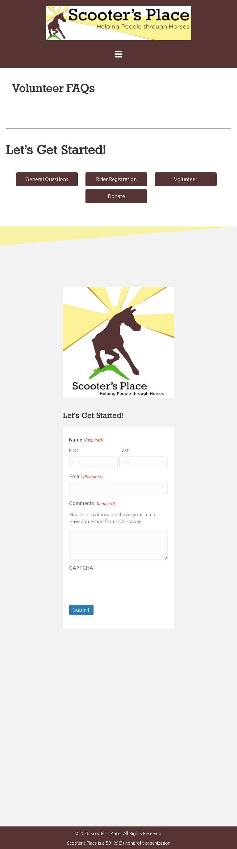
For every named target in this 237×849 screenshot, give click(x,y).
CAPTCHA (81, 567)
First (73, 450)
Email (85, 477)
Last (124, 450)
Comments (92, 504)
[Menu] (118, 54)
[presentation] (116, 586)
